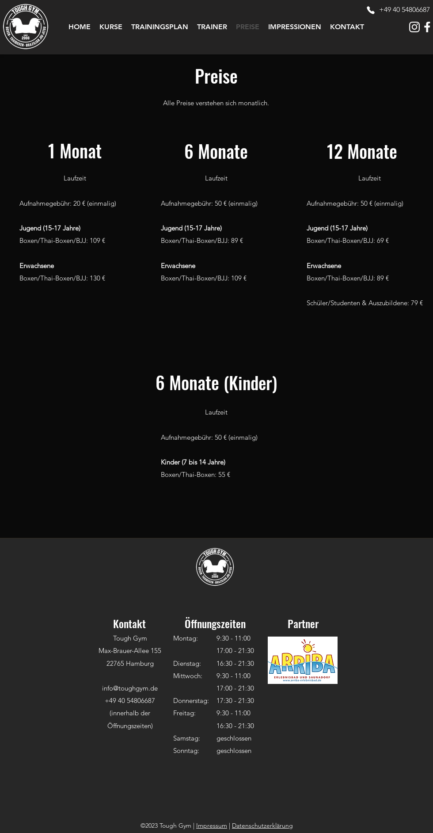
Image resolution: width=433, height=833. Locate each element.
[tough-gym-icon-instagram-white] (414, 27)
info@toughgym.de (130, 688)
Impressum (211, 825)
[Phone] (370, 10)
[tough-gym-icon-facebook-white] (427, 27)
